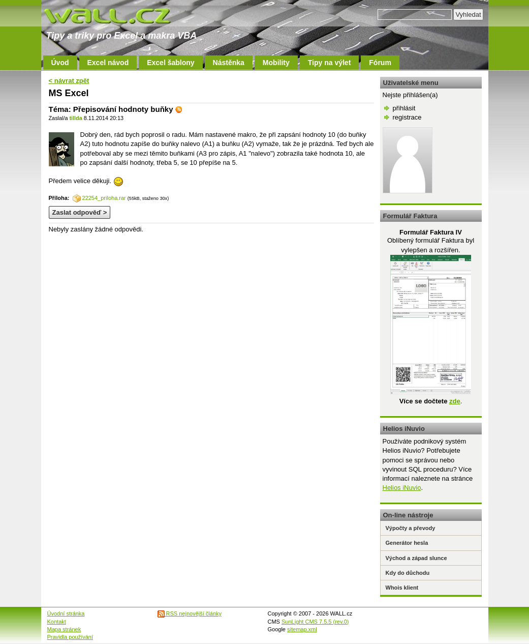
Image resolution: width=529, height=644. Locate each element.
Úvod (60, 62)
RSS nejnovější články (190, 613)
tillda (75, 118)
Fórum (380, 62)
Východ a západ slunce (416, 558)
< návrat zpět (69, 80)
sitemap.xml (302, 629)
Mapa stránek (64, 629)
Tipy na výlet (329, 62)
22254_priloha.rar (99, 198)
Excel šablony (170, 62)
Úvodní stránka (66, 613)
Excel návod (108, 62)
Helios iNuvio (402, 487)
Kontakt (56, 622)
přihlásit (404, 108)
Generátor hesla (407, 543)
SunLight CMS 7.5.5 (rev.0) (315, 622)
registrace (407, 117)
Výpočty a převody (410, 528)
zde (454, 401)
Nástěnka (228, 62)
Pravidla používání (70, 637)
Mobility (276, 62)
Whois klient (402, 587)
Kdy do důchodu (408, 573)
